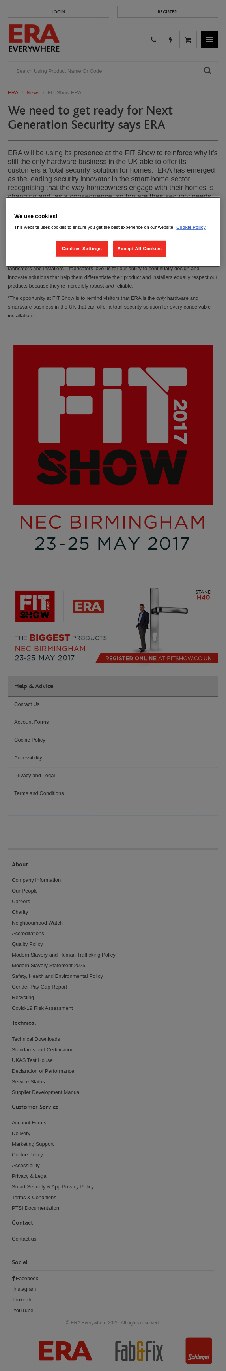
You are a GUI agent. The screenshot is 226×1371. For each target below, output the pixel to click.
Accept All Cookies (140, 248)
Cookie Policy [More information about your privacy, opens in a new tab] (191, 227)
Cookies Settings (82, 248)
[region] (113, 231)
